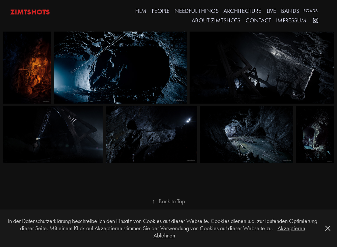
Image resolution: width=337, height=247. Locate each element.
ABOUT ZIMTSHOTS (216, 20)
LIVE (271, 10)
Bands (290, 10)
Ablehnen (164, 235)
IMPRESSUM (291, 20)
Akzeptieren (291, 228)
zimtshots (30, 11)
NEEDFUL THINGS (196, 10)
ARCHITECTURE (242, 10)
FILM (140, 10)
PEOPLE (160, 10)
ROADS (310, 10)
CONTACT (258, 20)
